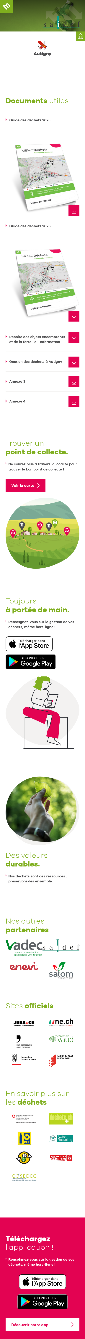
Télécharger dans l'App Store (29, 643)
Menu (78, 6)
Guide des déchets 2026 (30, 226)
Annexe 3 (17, 381)
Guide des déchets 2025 (29, 120)
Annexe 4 (17, 401)
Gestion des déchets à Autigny (35, 362)
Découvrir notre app (29, 1325)
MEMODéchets (6, 6)
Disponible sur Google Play (31, 661)
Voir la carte (22, 485)
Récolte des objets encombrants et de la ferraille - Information (37, 339)
